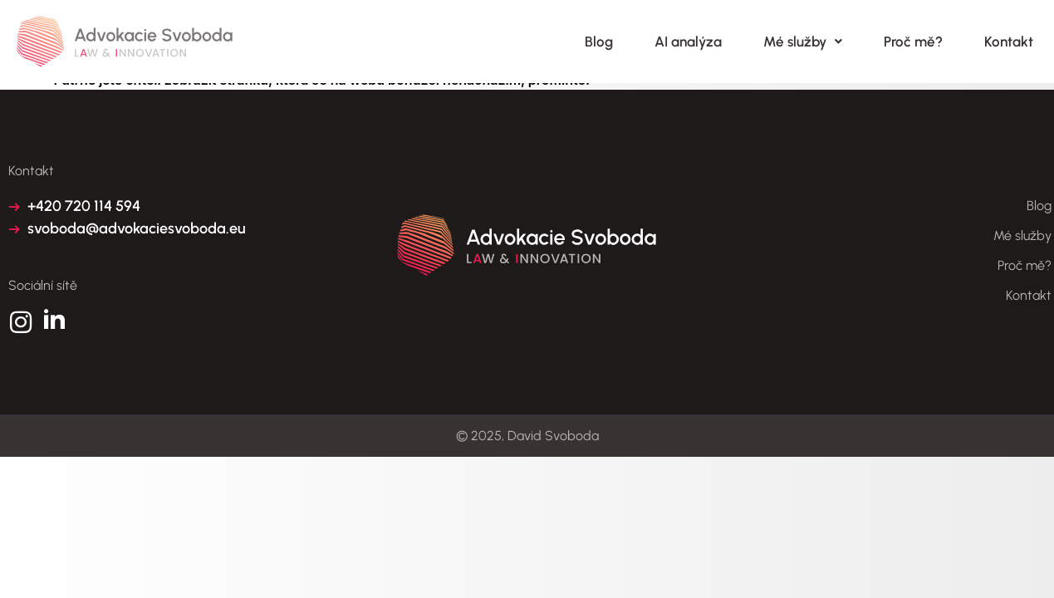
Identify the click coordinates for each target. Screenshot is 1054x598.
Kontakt (1008, 42)
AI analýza (688, 42)
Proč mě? (913, 42)
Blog (599, 42)
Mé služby (802, 42)
